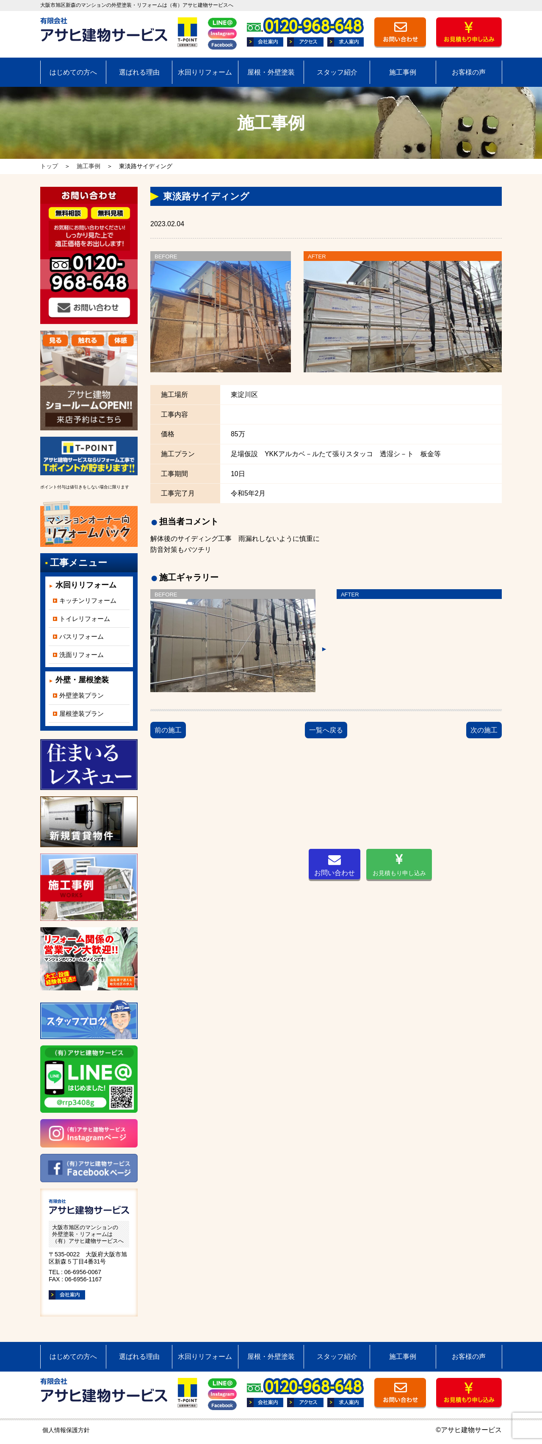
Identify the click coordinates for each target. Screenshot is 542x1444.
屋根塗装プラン (81, 713)
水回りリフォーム (205, 72)
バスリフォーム (81, 636)
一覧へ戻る (326, 730)
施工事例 (402, 72)
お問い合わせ (334, 864)
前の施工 (168, 730)
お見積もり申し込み (399, 864)
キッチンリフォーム (87, 600)
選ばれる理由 (139, 72)
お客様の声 (469, 72)
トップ (49, 166)
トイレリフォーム (84, 618)
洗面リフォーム (81, 654)
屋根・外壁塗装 (271, 72)
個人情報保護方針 (66, 1430)
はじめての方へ (73, 72)
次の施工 (484, 730)
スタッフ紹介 (337, 72)
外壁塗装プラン (81, 695)
